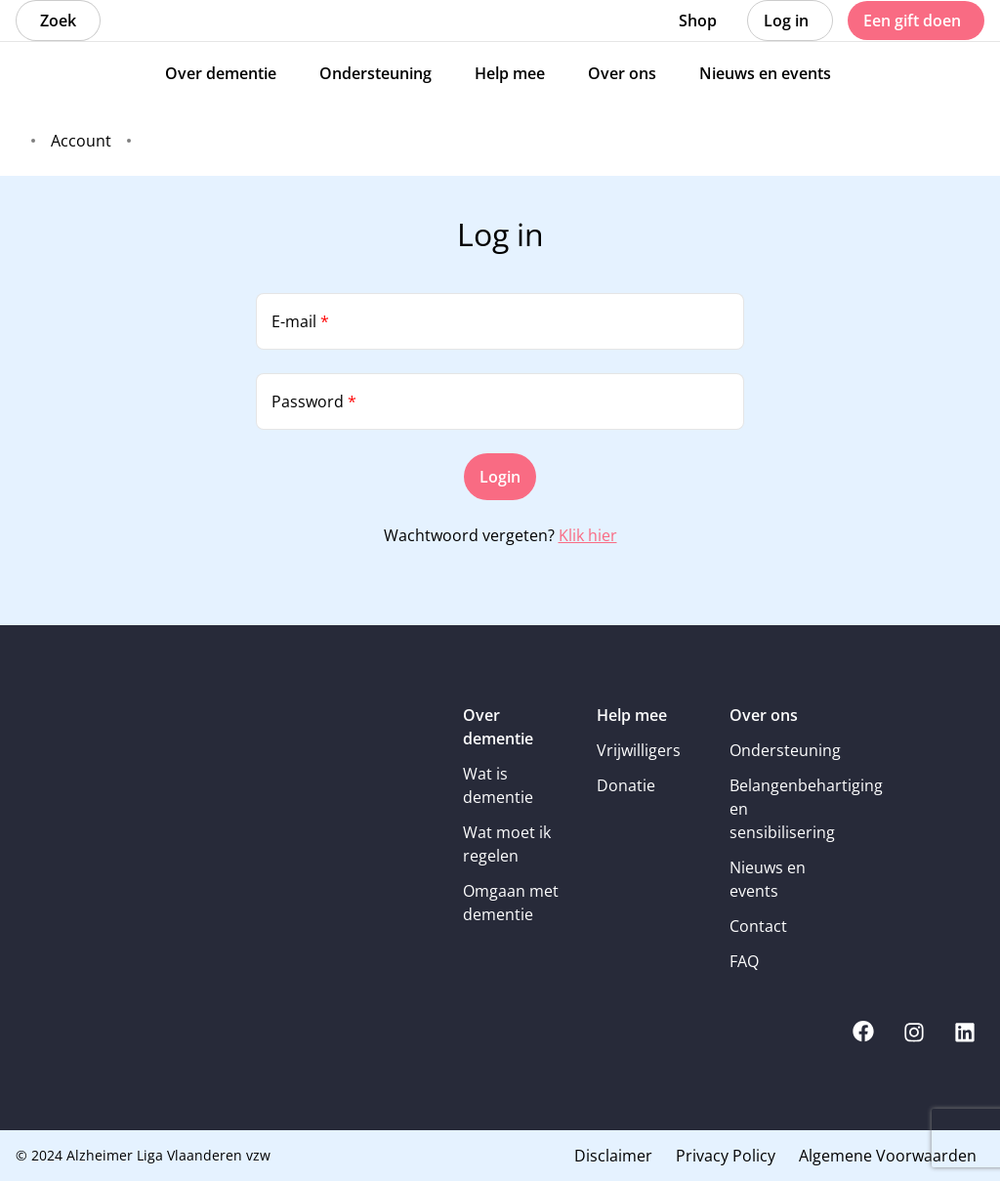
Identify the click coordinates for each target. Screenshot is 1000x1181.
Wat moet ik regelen (507, 844)
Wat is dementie (498, 785)
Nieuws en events (767, 879)
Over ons (763, 715)
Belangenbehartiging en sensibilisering (782, 809)
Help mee (632, 715)
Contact (758, 926)
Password (313, 401)
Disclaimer (613, 1155)
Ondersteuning (782, 750)
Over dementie (498, 726)
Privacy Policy (725, 1155)
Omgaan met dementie (511, 902)
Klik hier (588, 535)
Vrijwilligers (639, 750)
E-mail (300, 321)
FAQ (744, 961)
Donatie (626, 785)
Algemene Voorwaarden (888, 1155)
